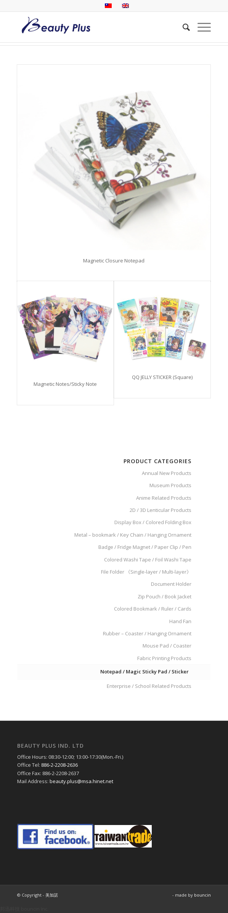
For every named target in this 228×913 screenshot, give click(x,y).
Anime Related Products (163, 497)
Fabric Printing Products (164, 658)
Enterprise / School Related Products (149, 686)
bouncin (202, 895)
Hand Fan (180, 621)
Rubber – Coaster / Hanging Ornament (147, 633)
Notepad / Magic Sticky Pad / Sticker (144, 671)
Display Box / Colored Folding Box (152, 522)
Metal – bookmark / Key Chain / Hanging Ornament (132, 534)
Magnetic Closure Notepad (114, 260)
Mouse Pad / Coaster (167, 645)
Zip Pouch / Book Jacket (164, 596)
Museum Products (170, 485)
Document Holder (171, 583)
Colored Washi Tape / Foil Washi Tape (147, 559)
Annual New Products (166, 473)
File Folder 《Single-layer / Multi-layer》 (146, 571)
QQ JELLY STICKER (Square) (162, 377)
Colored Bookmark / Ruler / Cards (152, 608)
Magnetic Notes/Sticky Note (65, 384)
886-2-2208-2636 (59, 764)
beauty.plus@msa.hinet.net (81, 781)
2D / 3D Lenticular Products (160, 510)
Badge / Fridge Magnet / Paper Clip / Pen (144, 547)
